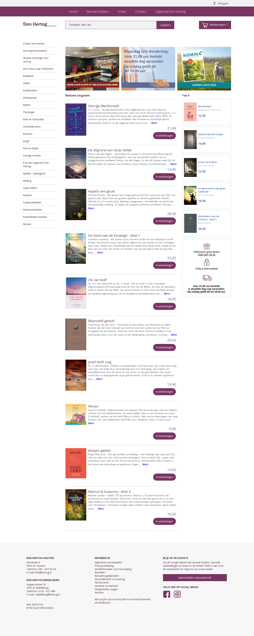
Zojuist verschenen (34, 43)
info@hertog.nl (43, 572)
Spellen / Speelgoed (34, 173)
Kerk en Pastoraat (33, 119)
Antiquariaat (30, 97)
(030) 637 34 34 (206, 254)
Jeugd (26, 141)
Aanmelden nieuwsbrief (194, 578)
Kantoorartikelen (32, 209)
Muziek (27, 224)
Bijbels (27, 105)
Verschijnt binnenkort (35, 50)
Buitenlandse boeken (35, 217)
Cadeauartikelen (32, 202)
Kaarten (27, 195)
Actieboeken (30, 90)
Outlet (26, 83)
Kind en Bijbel (30, 148)
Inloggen (220, 3)
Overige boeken (32, 155)
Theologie (28, 112)
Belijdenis (28, 76)
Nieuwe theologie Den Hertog (36, 59)
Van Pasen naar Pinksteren (38, 68)
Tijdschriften (30, 188)
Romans (27, 133)
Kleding (27, 180)
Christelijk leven (32, 126)
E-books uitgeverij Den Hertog (36, 164)
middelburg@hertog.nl (47, 594)
